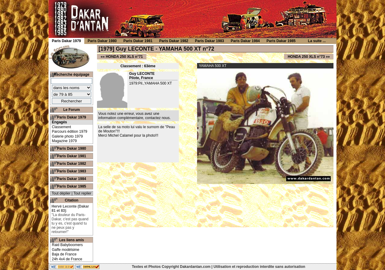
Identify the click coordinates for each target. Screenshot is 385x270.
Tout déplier (61, 193)
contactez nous (157, 118)
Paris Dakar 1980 (71, 148)
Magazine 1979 (64, 141)
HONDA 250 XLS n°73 (306, 57)
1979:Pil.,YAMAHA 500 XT (150, 83)
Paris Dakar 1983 (71, 171)
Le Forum (71, 110)
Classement (61, 127)
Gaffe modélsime (65, 250)
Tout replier (82, 193)
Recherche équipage (71, 74)
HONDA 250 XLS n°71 (124, 57)
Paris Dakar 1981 (71, 156)
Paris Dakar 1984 (71, 179)
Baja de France (64, 254)
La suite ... (317, 41)
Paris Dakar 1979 (71, 117)
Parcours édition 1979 (69, 131)
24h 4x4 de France (67, 259)
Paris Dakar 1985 (71, 186)
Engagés (59, 122)
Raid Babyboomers (67, 245)
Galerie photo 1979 (67, 136)
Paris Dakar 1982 (71, 164)
